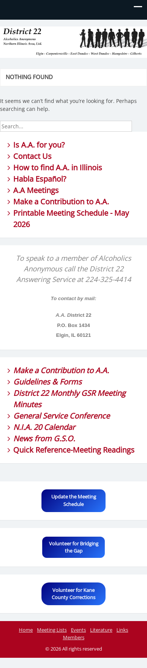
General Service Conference (61, 416)
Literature (101, 629)
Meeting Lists (52, 629)
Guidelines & (36, 382)
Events (78, 629)
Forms (71, 382)
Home (26, 629)
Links (122, 629)
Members (73, 637)
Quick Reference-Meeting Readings (74, 450)
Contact (26, 156)
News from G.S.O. (44, 438)
